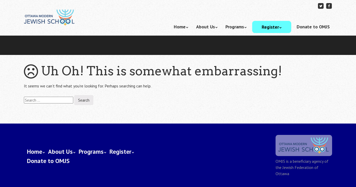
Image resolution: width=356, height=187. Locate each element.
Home (180, 27)
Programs (234, 27)
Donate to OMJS (313, 27)
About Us (205, 27)
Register (270, 27)
